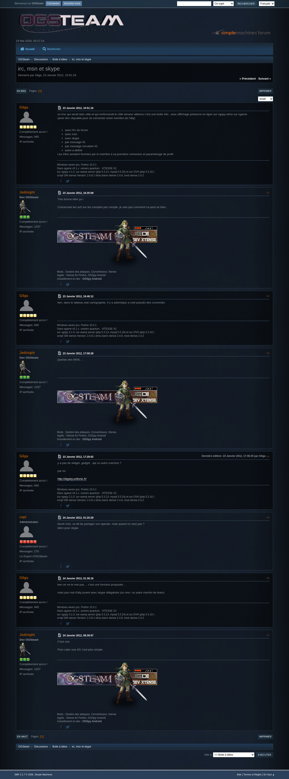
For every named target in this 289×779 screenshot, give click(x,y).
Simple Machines (43, 774)
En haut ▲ (269, 774)
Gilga (24, 107)
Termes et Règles (253, 774)
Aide (239, 774)
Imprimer (265, 91)
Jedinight (27, 192)
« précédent (247, 78)
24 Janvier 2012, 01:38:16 (78, 578)
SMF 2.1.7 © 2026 (23, 774)
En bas (21, 91)
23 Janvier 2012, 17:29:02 (78, 456)
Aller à (208, 754)
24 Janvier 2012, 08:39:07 (78, 635)
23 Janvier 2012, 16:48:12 (78, 296)
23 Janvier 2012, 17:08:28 (78, 353)
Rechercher (51, 49)
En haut (22, 736)
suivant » (264, 78)
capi (23, 517)
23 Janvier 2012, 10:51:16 (78, 108)
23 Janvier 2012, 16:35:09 (78, 193)
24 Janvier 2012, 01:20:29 (78, 517)
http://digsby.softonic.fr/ (72, 478)
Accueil (27, 49)
